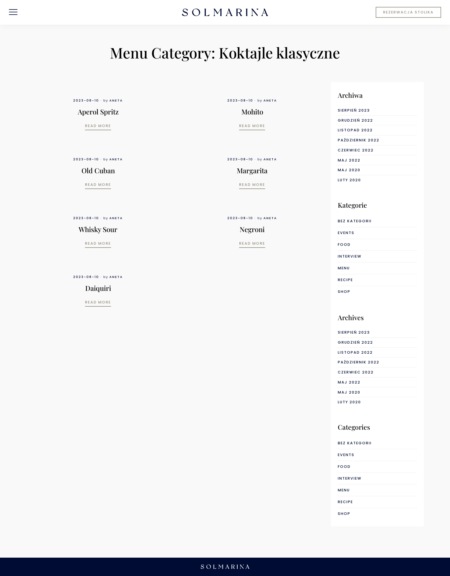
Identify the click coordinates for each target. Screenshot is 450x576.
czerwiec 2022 (356, 150)
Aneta (116, 100)
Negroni (252, 229)
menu (344, 268)
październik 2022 (358, 140)
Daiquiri (98, 288)
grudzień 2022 (355, 120)
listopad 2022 (355, 130)
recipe (345, 279)
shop (344, 291)
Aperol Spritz (98, 111)
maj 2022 (349, 160)
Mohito (252, 111)
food (344, 244)
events (346, 232)
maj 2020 (349, 170)
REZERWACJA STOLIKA (408, 12)
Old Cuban (98, 170)
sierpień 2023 (354, 110)
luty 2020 (349, 180)
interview (350, 256)
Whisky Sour (98, 229)
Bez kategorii (355, 221)
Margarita (252, 170)
